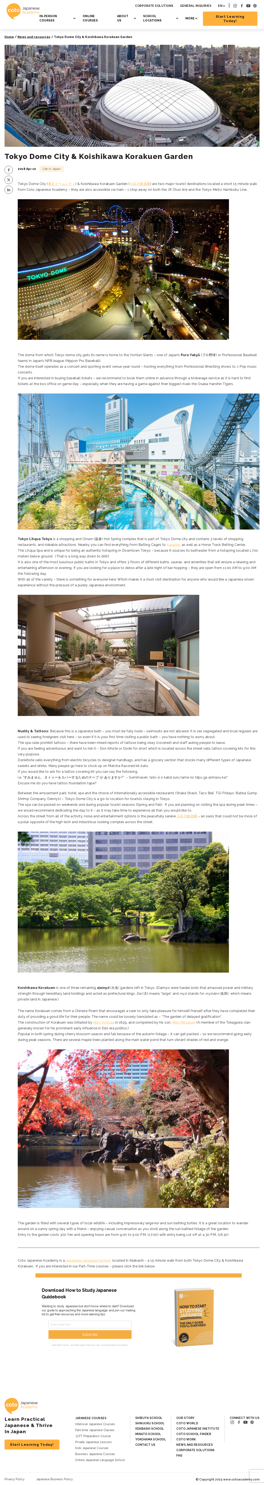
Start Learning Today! (230, 19)
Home (9, 37)
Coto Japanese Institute (197, 1428)
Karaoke (173, 545)
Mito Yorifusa (103, 1022)
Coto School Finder (193, 1434)
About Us (122, 18)
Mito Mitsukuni (184, 1022)
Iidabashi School (149, 1428)
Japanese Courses (90, 1418)
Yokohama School (150, 1439)
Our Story (185, 1418)
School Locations (152, 18)
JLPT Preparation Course (93, 1436)
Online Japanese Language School (100, 1460)
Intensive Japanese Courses (95, 1424)
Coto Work (186, 1439)
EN (220, 5)
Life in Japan (52, 169)
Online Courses (90, 18)
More (190, 18)
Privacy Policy (15, 1479)
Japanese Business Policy (54, 1479)
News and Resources (194, 1444)
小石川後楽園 (140, 184)
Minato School (148, 1434)
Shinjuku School (150, 1423)
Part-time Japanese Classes (94, 1430)
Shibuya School (149, 1418)
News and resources (34, 37)
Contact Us (145, 1444)
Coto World (187, 1423)
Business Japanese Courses (95, 1454)
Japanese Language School (88, 1260)
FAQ (179, 1455)
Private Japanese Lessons (93, 1442)
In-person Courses (48, 18)
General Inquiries (196, 5)
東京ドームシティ (61, 184)
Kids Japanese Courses (92, 1448)
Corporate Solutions (154, 5)
